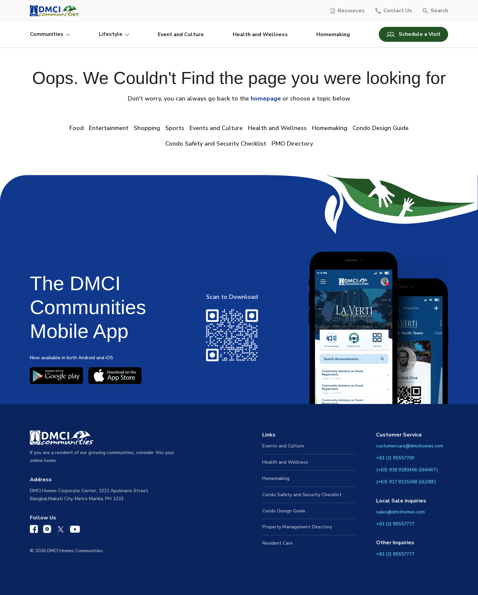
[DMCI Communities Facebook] (34, 530)
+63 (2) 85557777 (395, 524)
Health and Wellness (260, 34)
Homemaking (333, 34)
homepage (266, 98)
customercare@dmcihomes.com (409, 446)
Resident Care (277, 543)
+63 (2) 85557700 (395, 458)
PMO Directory (292, 144)
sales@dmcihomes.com (400, 512)
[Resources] (348, 10)
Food (76, 128)
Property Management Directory (297, 527)
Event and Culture (181, 34)
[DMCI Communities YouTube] (75, 531)
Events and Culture (216, 128)
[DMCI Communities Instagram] (47, 530)
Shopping (147, 128)
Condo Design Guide (381, 128)
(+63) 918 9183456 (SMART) (407, 470)
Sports (174, 128)
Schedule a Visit (413, 34)
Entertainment (108, 128)
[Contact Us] (393, 10)
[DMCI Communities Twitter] (60, 531)
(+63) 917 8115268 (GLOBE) (406, 482)
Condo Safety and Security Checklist (215, 144)
